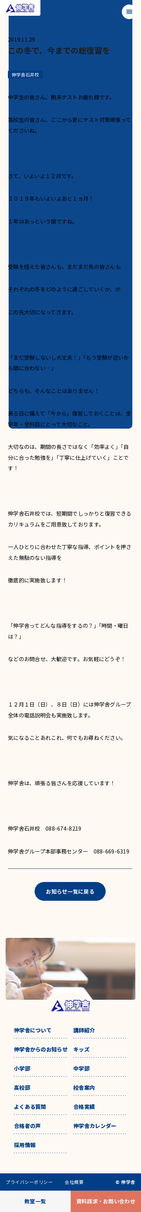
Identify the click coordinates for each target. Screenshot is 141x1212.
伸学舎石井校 (25, 74)
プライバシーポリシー (29, 1182)
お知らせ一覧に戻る (70, 891)
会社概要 (74, 1182)
